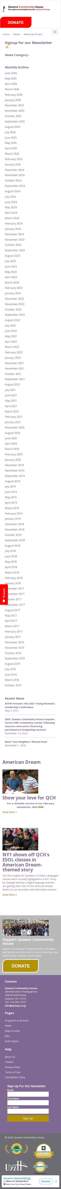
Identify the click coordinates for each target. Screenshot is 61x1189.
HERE (41, 807)
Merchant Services (40, 1173)
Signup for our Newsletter (28, 44)
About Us (10, 1056)
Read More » (9, 812)
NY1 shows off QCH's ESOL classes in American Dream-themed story (25, 862)
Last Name (13, 1107)
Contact (9, 1061)
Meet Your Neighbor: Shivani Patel (26, 741)
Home (5, 34)
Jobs (7, 1035)
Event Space (12, 1041)
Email (10, 1090)
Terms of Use (12, 1072)
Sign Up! (28, 1118)
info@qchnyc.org (15, 1005)
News (16, 34)
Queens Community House (29, 11)
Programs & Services (17, 1020)
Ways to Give (12, 1030)
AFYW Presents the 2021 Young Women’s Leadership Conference (30, 705)
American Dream (33, 34)
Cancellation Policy (15, 1077)
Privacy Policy (12, 1067)
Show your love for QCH (29, 798)
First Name (13, 1098)
